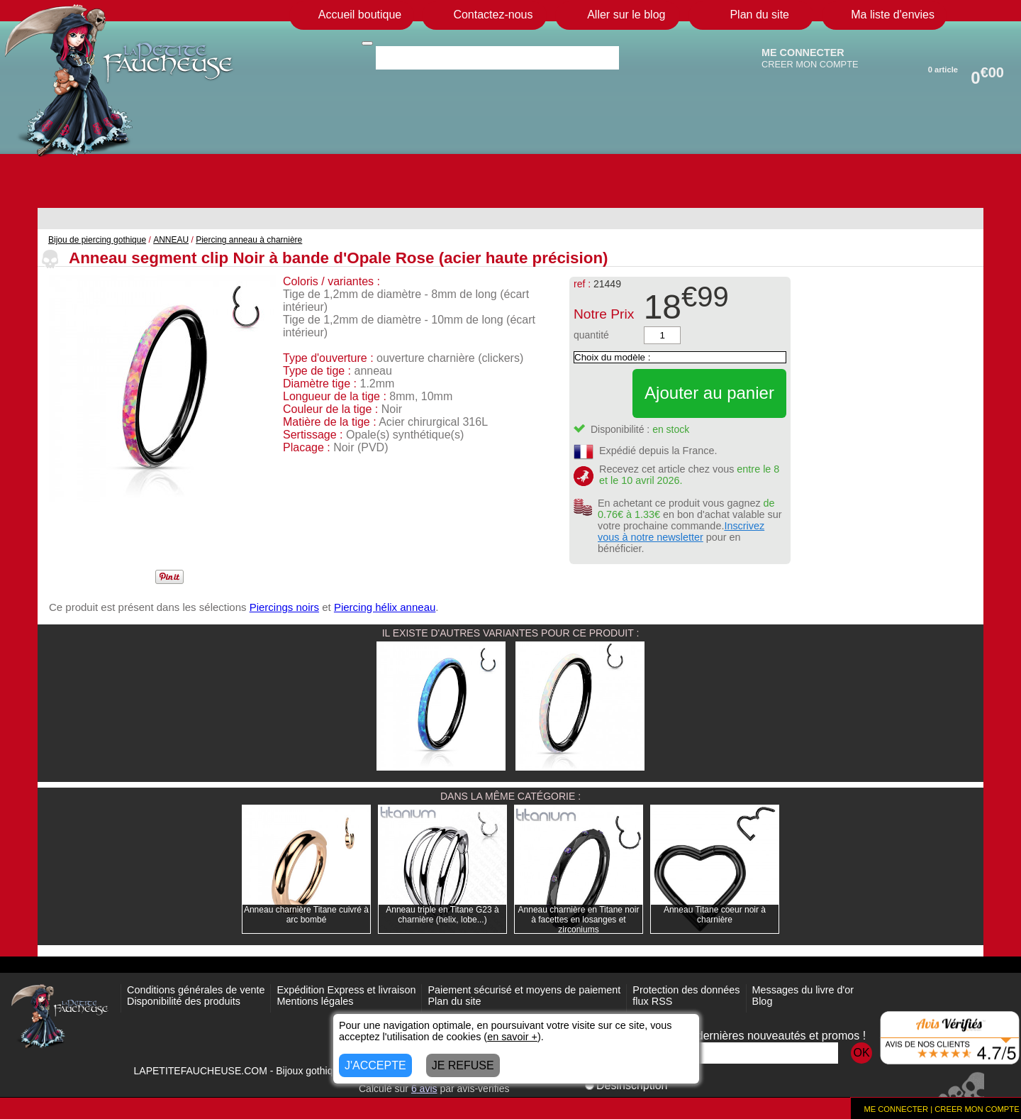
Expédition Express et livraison (346, 990)
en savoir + (512, 1036)
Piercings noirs (284, 607)
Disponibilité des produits (183, 1001)
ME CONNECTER (802, 52)
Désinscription (626, 1085)
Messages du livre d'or (803, 990)
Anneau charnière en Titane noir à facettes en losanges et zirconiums (579, 920)
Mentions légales (315, 1001)
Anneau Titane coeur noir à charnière (715, 915)
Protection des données (686, 990)
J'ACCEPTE (375, 1065)
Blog (762, 1001)
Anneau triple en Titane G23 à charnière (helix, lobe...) (442, 915)
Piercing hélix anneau (384, 607)
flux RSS (652, 1001)
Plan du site (454, 1001)
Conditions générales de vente (195, 990)
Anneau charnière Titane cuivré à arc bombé (306, 915)
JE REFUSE (463, 1065)
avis (424, 1088)
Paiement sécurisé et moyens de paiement (524, 990)
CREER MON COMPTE (810, 64)
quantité (591, 335)
